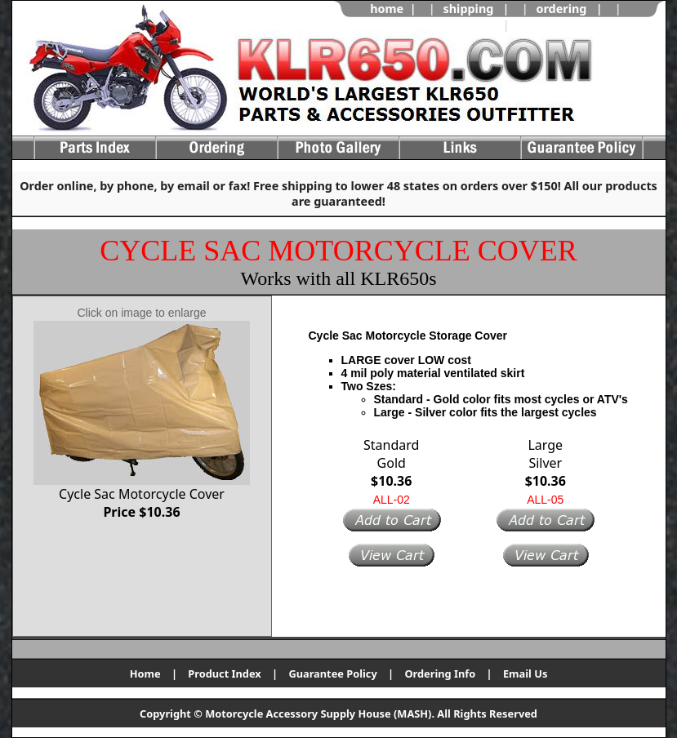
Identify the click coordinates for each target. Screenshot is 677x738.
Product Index (224, 673)
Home (145, 673)
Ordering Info (439, 673)
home (386, 8)
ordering (561, 8)
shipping (468, 8)
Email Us (525, 673)
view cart (544, 25)
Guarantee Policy (332, 673)
